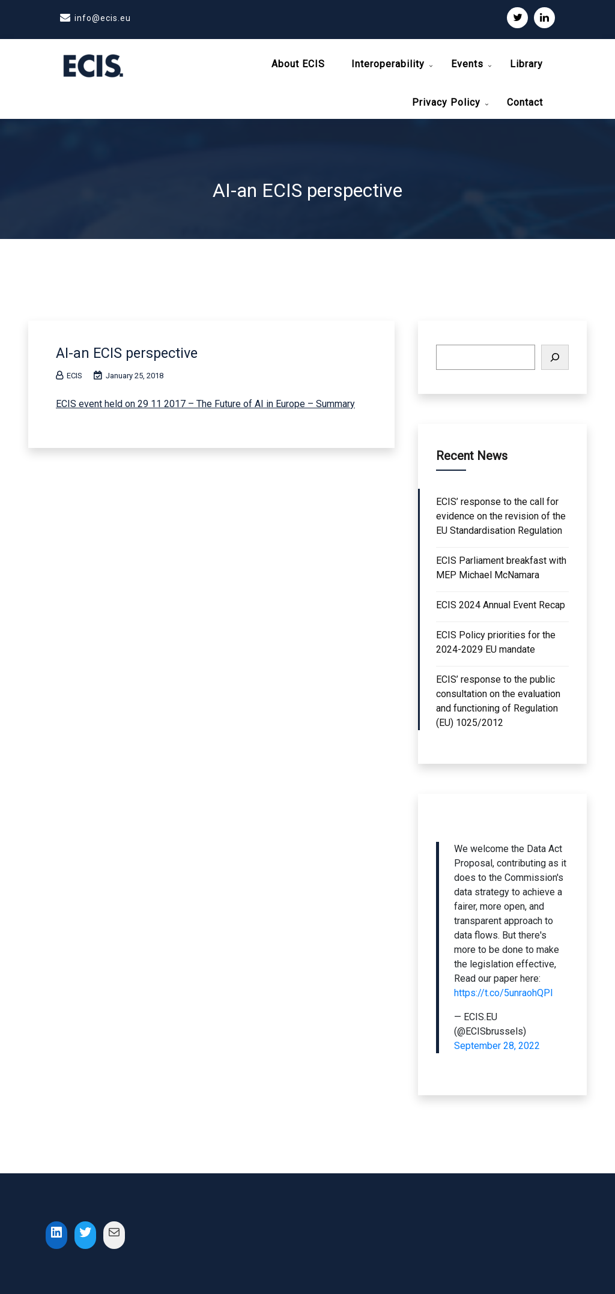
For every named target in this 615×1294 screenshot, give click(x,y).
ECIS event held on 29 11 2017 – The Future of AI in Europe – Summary (205, 401)
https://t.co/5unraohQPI (503, 990)
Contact (525, 102)
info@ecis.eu (102, 18)
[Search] (555, 354)
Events (467, 64)
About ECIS (298, 64)
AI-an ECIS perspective (133, 349)
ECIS (69, 372)
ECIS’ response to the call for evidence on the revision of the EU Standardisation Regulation (501, 513)
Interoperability (388, 64)
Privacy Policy (446, 102)
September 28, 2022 (497, 1042)
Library (526, 64)
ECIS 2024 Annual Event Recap (500, 602)
